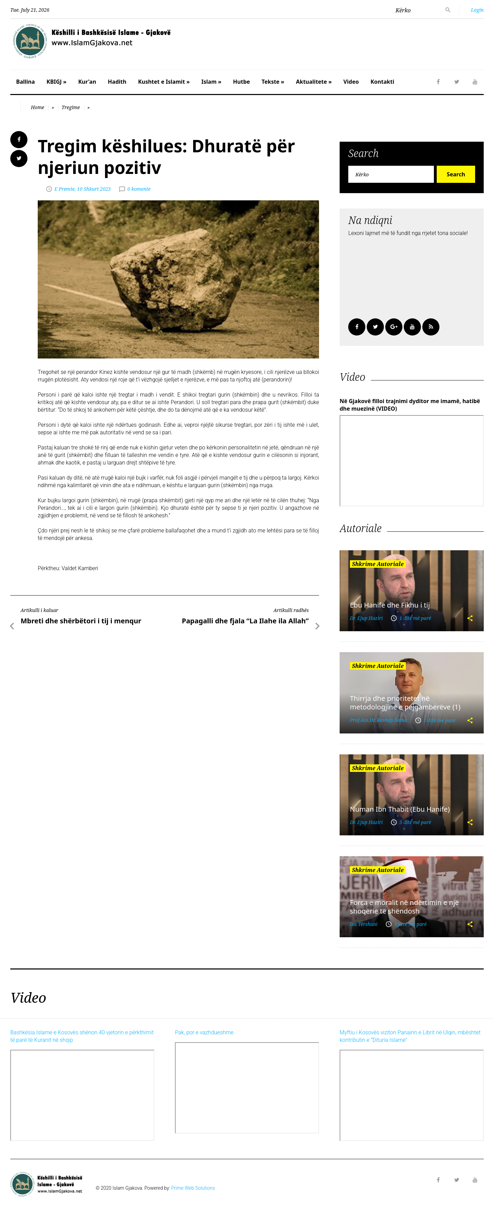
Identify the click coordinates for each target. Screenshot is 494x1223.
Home (37, 107)
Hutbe (241, 81)
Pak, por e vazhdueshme (204, 1032)
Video (351, 81)
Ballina (25, 81)
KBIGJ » (57, 81)
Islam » (211, 81)
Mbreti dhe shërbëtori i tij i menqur (81, 620)
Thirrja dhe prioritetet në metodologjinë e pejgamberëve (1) (405, 703)
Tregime (70, 107)
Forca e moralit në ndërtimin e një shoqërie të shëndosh (404, 907)
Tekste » (273, 81)
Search (456, 174)
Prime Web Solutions (193, 1188)
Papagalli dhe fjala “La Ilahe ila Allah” (245, 620)
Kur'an (87, 81)
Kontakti (382, 81)
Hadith (117, 81)
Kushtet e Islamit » (164, 81)
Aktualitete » (314, 81)
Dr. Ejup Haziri (366, 618)
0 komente (139, 189)
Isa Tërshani (364, 924)
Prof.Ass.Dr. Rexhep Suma (378, 720)
